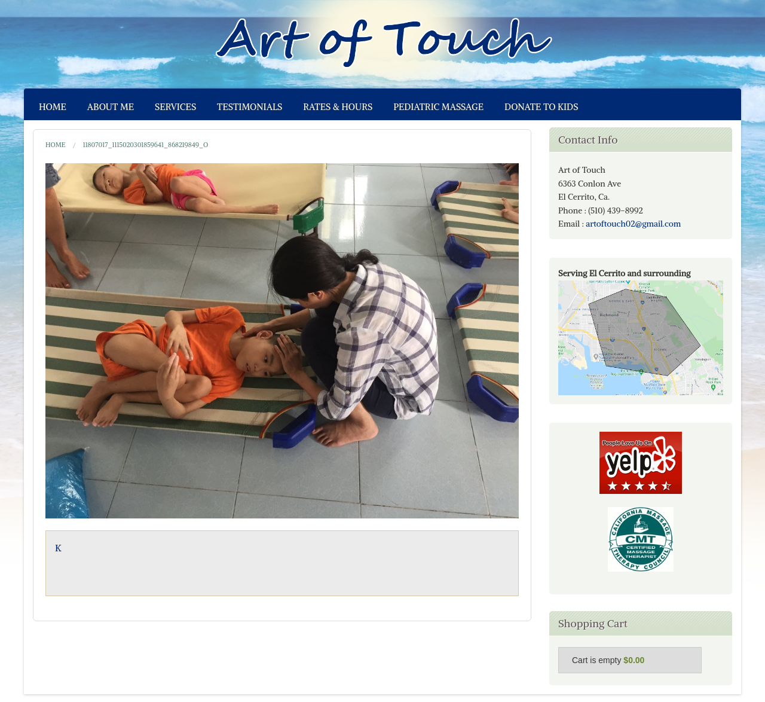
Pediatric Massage (438, 106)
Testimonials (249, 106)
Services (175, 106)
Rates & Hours (337, 106)
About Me (110, 106)
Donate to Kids (541, 106)
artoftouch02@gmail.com (633, 223)
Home (52, 106)
